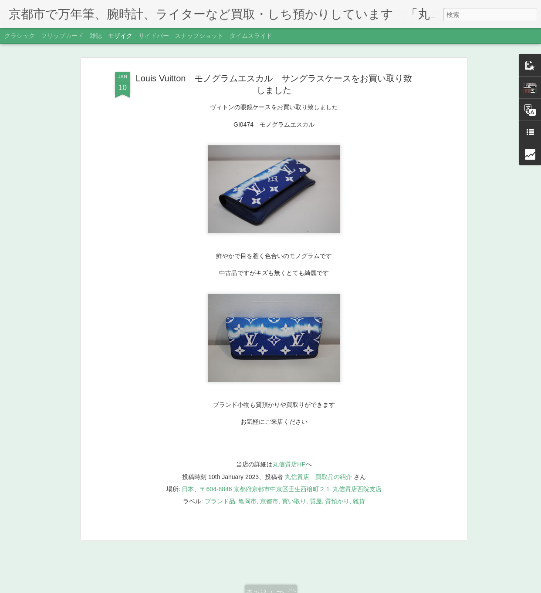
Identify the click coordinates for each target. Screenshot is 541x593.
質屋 (316, 481)
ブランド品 (220, 481)
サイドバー (154, 35)
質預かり (337, 481)
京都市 (269, 481)
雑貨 (359, 481)
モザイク (120, 35)
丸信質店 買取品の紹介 (318, 457)
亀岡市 (247, 481)
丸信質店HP (289, 445)
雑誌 (96, 35)
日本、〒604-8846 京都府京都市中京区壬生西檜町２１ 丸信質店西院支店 (282, 469)
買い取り (294, 481)
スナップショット (199, 35)
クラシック (19, 35)
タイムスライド (251, 35)
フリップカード (62, 35)
